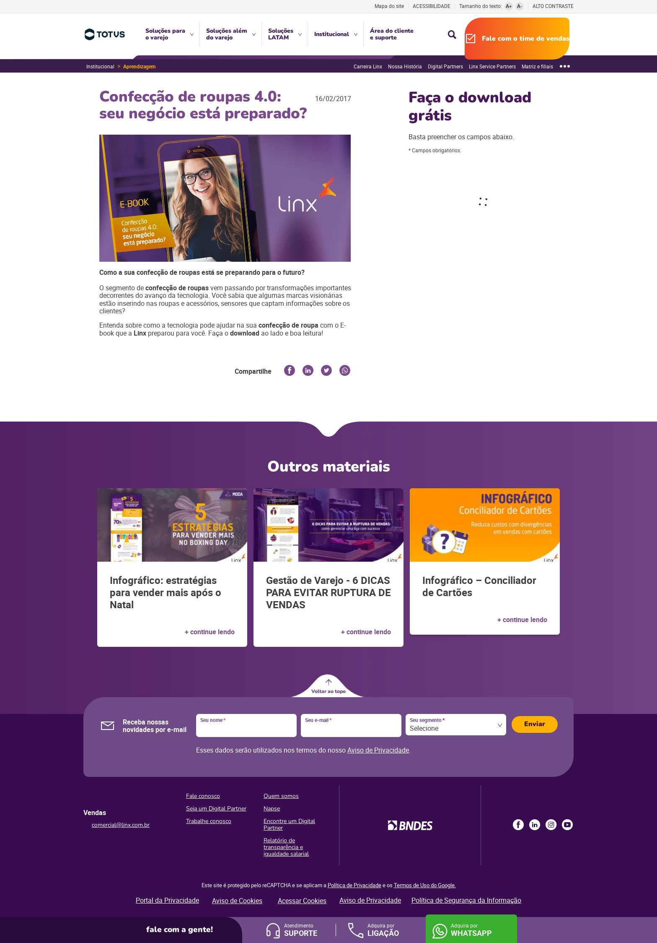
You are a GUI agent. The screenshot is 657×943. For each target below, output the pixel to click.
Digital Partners (445, 66)
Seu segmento (427, 720)
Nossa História (405, 66)
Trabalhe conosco (208, 821)
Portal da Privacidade (167, 900)
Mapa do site (389, 6)
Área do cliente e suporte (392, 34)
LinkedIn (534, 824)
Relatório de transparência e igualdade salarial (286, 847)
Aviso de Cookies (237, 900)
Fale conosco (203, 796)
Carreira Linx (368, 66)
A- (519, 6)
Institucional (331, 34)
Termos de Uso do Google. (425, 885)
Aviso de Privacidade (378, 750)
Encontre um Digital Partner (289, 824)
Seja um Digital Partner (216, 809)
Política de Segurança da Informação (466, 900)
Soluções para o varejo (165, 34)
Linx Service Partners (492, 66)
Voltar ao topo (328, 691)
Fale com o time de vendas (525, 38)
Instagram (551, 824)
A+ (509, 6)
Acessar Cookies (302, 900)
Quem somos (281, 796)
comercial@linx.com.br (121, 825)
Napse (272, 809)
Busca (452, 34)
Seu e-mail (318, 720)
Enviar (534, 724)
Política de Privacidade (354, 885)
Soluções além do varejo (226, 34)
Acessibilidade (431, 6)
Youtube (567, 824)
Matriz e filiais (537, 66)
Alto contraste (553, 6)
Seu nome (212, 720)
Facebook (518, 824)
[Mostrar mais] (565, 66)
